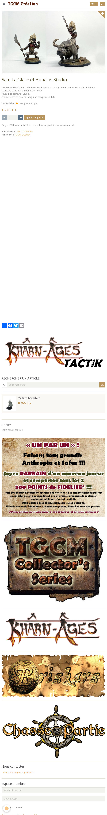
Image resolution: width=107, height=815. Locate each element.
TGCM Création (25, 131)
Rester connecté (12, 807)
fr (101, 4)
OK (102, 384)
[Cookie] (6, 808)
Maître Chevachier (29, 398)
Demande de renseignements (18, 772)
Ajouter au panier (35, 117)
